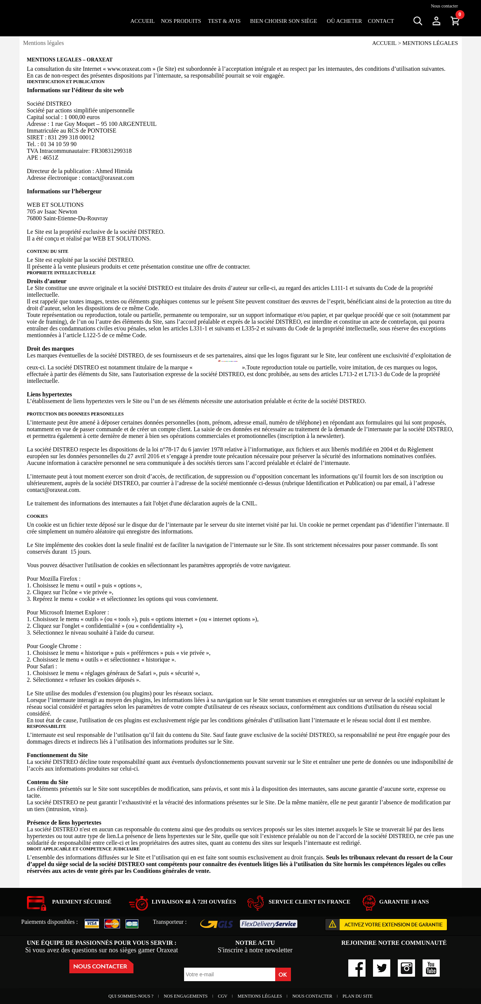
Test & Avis (224, 21)
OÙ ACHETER (344, 21)
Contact (381, 21)
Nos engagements (186, 996)
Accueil (142, 21)
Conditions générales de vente (171, 871)
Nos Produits (181, 21)
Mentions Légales (260, 996)
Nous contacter (444, 6)
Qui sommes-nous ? (131, 996)
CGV (223, 996)
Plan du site (358, 996)
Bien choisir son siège (283, 21)
